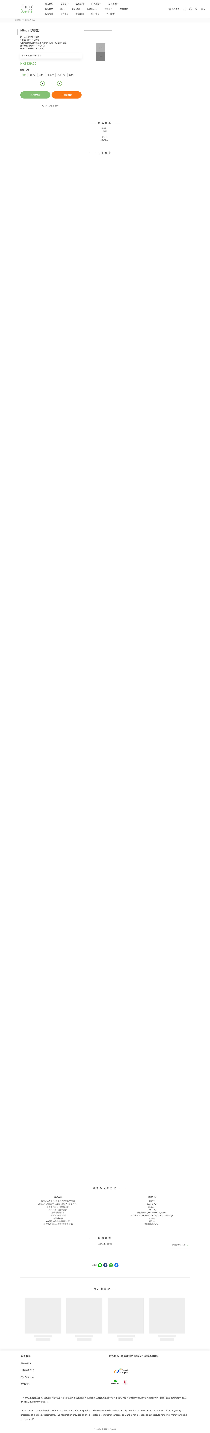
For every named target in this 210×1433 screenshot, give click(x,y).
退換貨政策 (26, 1363)
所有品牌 (26, 20)
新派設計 (49, 14)
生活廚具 (92, 9)
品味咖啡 (80, 4)
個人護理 (64, 14)
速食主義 (113, 4)
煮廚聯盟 (80, 14)
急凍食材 (49, 9)
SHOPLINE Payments (109, 1429)
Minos (33, 20)
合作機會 (111, 14)
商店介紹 (49, 4)
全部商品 (18, 20)
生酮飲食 (124, 9)
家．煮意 (95, 14)
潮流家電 (76, 9)
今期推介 (64, 4)
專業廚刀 (108, 9)
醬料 (62, 9)
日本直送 (96, 4)
